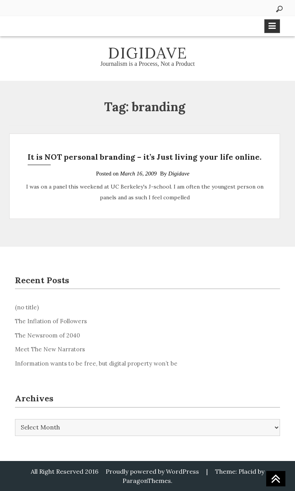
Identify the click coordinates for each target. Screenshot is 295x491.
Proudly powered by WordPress (152, 471)
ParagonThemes (147, 480)
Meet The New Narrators (50, 349)
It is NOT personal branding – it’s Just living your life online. (145, 157)
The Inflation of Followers (51, 321)
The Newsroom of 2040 (47, 335)
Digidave (147, 53)
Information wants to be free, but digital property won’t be (96, 363)
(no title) (27, 307)
